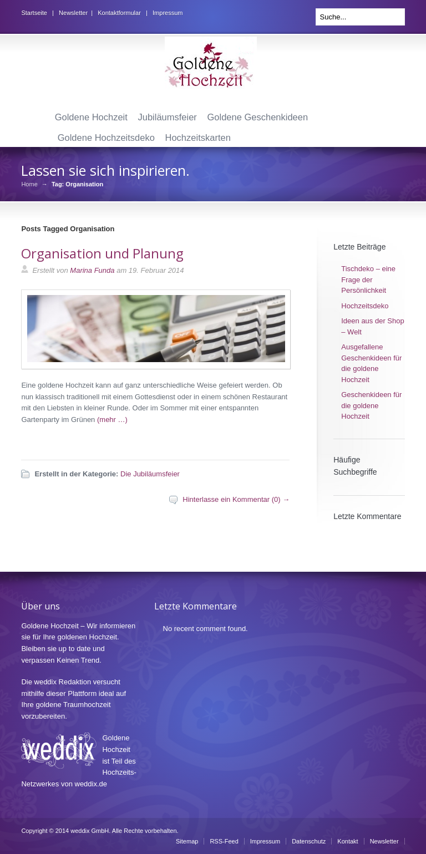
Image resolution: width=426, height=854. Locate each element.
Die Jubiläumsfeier (150, 474)
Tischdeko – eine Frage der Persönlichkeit (368, 279)
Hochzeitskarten (198, 138)
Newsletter (73, 12)
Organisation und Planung (102, 253)
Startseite (34, 12)
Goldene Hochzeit (91, 117)
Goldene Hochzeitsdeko (106, 138)
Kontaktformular (119, 12)
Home (29, 184)
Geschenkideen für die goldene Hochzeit (371, 405)
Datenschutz (309, 841)
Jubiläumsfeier (167, 117)
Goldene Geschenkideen (257, 117)
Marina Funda (92, 270)
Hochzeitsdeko (364, 306)
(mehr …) (112, 419)
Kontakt (347, 841)
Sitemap (187, 841)
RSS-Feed (224, 841)
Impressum (167, 12)
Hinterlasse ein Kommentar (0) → (236, 499)
